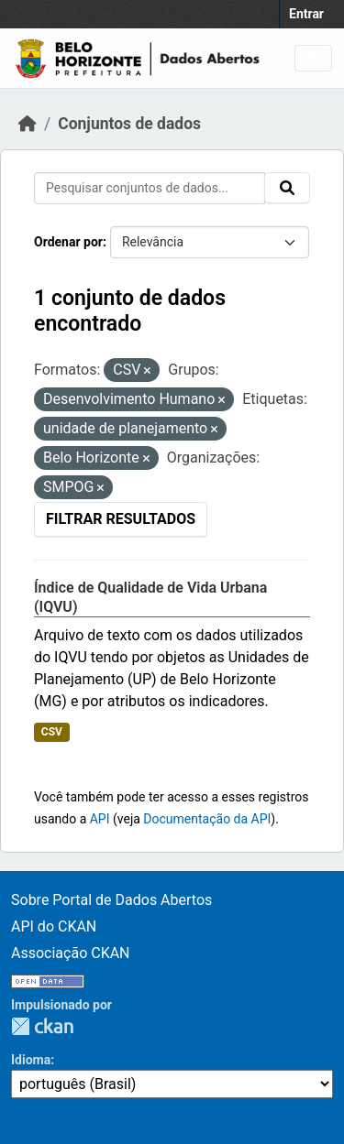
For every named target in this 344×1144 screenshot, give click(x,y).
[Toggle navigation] (313, 58)
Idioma (30, 1059)
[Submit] (287, 187)
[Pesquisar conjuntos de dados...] (149, 188)
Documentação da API (207, 819)
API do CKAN (53, 926)
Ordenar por (68, 241)
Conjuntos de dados (129, 123)
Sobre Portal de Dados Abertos (111, 900)
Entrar (306, 13)
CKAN (42, 1026)
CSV (51, 731)
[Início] (27, 123)
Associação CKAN (70, 953)
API (100, 819)
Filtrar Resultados (120, 519)
